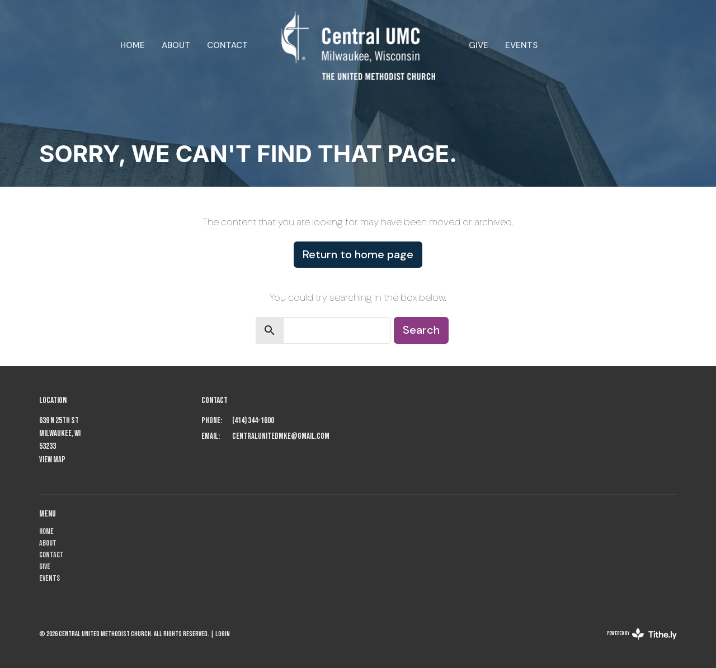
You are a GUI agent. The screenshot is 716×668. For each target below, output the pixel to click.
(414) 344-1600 (253, 420)
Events (521, 45)
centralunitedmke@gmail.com (280, 436)
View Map (52, 459)
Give (478, 45)
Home (132, 45)
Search (421, 330)
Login (222, 633)
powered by (642, 634)
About (176, 45)
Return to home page (358, 254)
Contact (227, 45)
